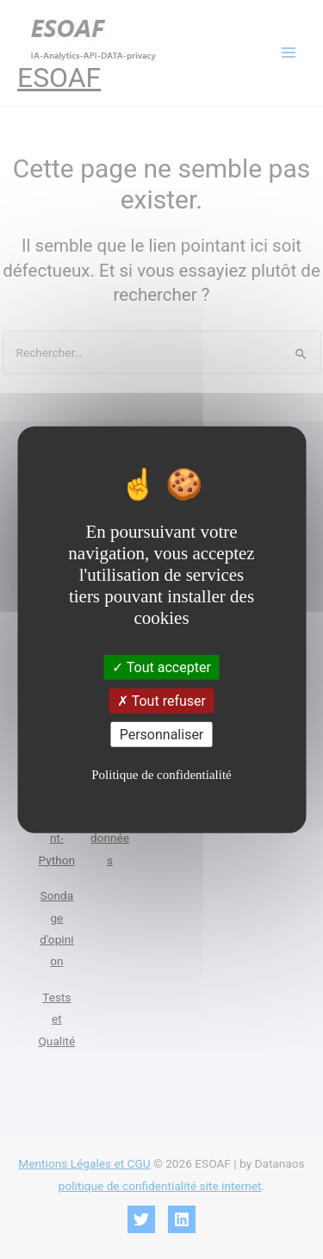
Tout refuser (161, 700)
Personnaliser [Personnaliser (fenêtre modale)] (162, 734)
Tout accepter (161, 666)
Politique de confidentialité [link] (161, 775)
